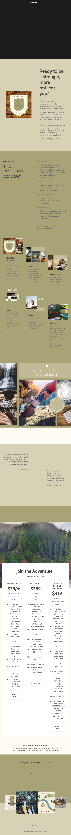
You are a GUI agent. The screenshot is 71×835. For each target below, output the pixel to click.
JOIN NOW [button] (14, 695)
